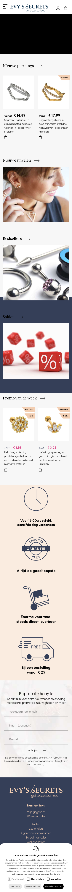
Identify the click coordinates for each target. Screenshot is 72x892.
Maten (36, 825)
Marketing (55, 879)
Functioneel (18, 879)
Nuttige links (36, 807)
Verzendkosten (36, 843)
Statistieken (37, 879)
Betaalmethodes (36, 838)
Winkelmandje (36, 817)
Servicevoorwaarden (38, 762)
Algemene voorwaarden (36, 834)
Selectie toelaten (33, 886)
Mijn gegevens (36, 813)
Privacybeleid (11, 762)
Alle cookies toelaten (53, 886)
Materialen (36, 829)
